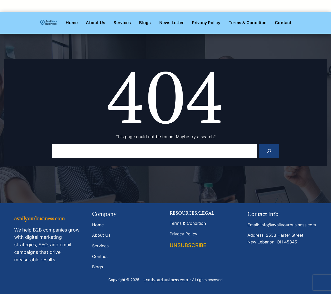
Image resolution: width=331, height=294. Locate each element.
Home (98, 224)
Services (100, 245)
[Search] (269, 151)
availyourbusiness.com (39, 218)
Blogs (97, 266)
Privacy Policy (183, 233)
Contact (100, 256)
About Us (101, 235)
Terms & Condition (188, 223)
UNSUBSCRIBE (188, 245)
